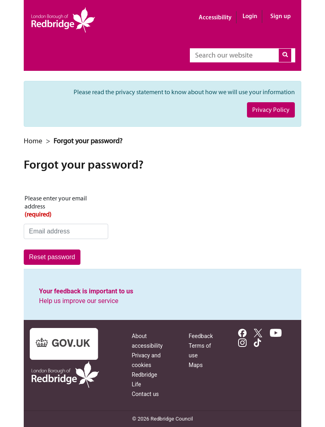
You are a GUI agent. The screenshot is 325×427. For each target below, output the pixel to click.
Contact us (145, 394)
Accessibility (215, 17)
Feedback (201, 336)
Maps (196, 365)
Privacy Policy (271, 109)
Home (33, 140)
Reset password (52, 257)
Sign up (280, 16)
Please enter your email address (66, 206)
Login (250, 16)
